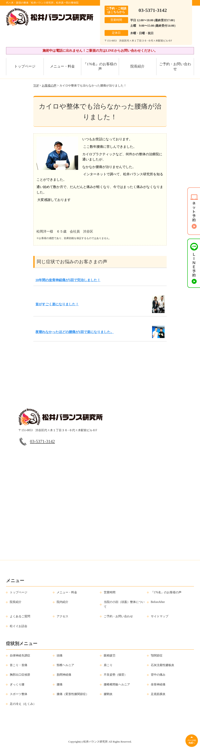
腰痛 (59, 684)
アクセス (62, 616)
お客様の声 (49, 85)
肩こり (108, 665)
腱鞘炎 (108, 694)
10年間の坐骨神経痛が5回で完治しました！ (67, 280)
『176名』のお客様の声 (100, 66)
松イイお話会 (18, 626)
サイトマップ (159, 616)
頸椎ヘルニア (65, 665)
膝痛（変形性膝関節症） (73, 694)
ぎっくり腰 (17, 684)
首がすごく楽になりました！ (57, 304)
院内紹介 (62, 602)
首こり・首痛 (18, 665)
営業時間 (109, 592)
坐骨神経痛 (158, 684)
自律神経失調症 (20, 655)
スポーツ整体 (18, 694)
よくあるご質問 (20, 616)
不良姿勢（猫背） (115, 674)
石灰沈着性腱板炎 (162, 665)
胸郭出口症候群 (20, 674)
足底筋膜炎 (158, 694)
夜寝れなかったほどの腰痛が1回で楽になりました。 (74, 332)
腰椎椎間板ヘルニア (117, 684)
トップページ (24, 66)
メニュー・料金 (62, 66)
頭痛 (59, 655)
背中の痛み (158, 674)
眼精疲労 (109, 655)
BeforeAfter (158, 602)
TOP (36, 85)
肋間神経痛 (64, 674)
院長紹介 (137, 66)
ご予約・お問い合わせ (175, 66)
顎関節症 (156, 655)
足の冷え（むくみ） (23, 703)
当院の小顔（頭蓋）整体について (124, 604)
